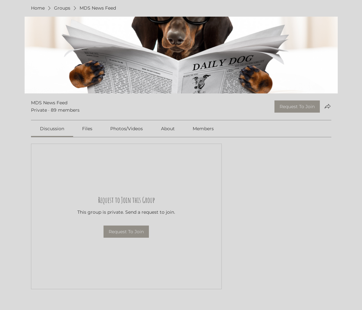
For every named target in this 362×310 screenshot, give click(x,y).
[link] (52, 128)
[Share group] (327, 106)
